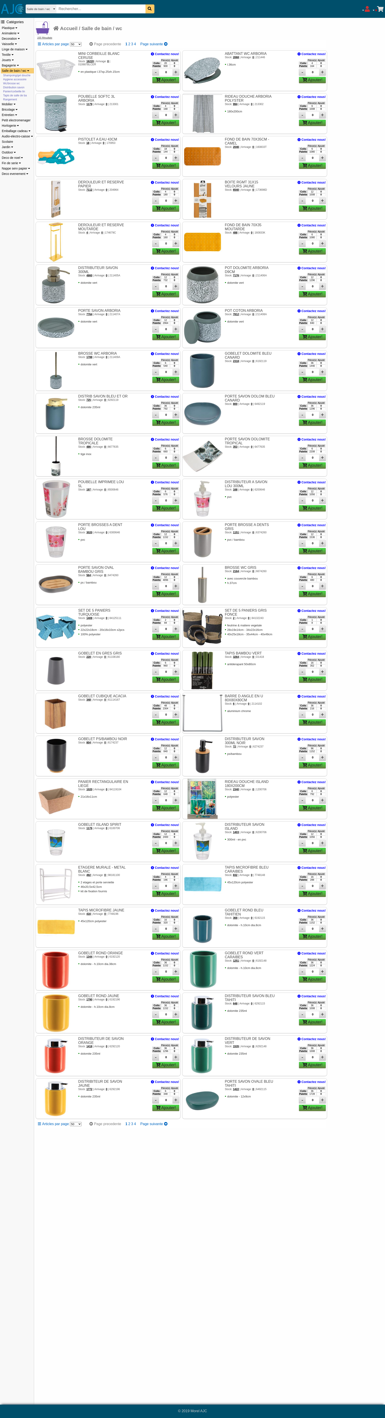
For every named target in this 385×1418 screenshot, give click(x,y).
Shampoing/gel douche (17, 75)
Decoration (11, 38)
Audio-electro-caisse (17, 136)
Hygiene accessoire (15, 79)
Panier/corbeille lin (14, 91)
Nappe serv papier (16, 168)
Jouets (8, 60)
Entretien (9, 115)
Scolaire (7, 141)
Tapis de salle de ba (15, 95)
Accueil (65, 28)
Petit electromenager (16, 120)
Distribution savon (13, 87)
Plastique (9, 28)
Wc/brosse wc (11, 83)
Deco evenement (15, 174)
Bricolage (10, 109)
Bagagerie (10, 65)
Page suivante (154, 44)
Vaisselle (9, 44)
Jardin (7, 147)
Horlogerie (10, 125)
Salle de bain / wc (15, 70)
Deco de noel (12, 157)
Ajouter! (166, 79)
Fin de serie (11, 163)
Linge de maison (15, 49)
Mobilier (9, 104)
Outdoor (9, 152)
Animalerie (10, 33)
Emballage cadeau (16, 131)
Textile (8, 54)
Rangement (10, 99)
